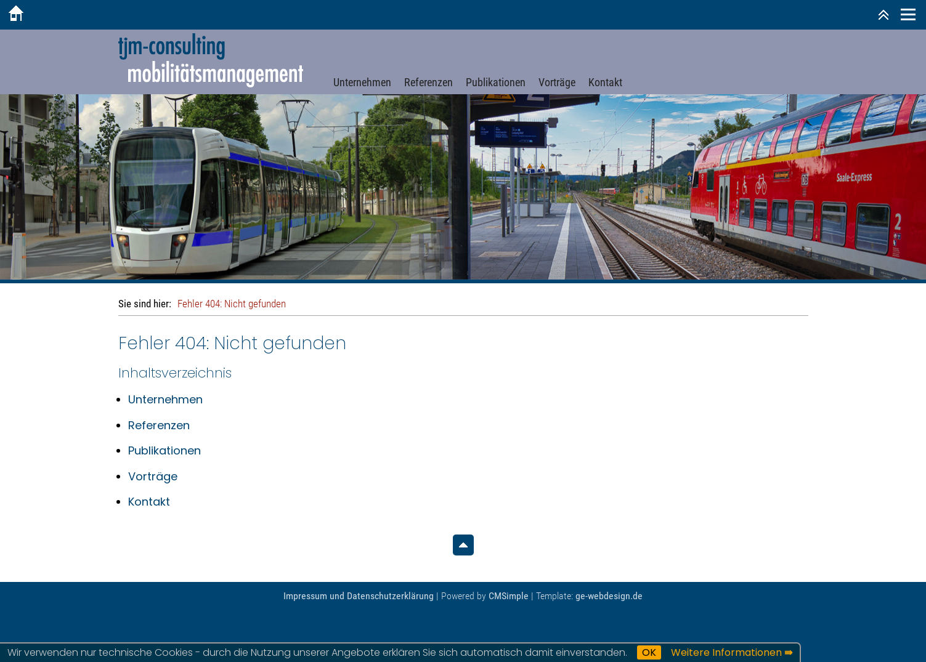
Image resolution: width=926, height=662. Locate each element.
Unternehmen (362, 82)
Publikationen (496, 82)
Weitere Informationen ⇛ (731, 652)
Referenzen (428, 82)
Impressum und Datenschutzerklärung (358, 596)
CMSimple (509, 596)
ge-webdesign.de (609, 596)
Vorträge (556, 82)
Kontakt (605, 82)
